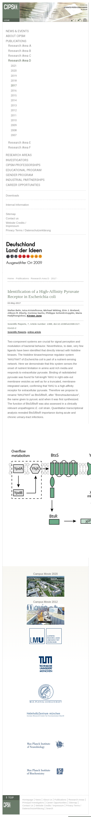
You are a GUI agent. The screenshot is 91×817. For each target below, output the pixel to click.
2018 (14, 80)
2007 (14, 135)
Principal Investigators (33, 802)
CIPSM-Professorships (23, 165)
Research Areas (19, 155)
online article (34, 332)
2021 (14, 65)
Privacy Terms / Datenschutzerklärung (28, 230)
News (38, 799)
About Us (47, 799)
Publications (16, 41)
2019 (14, 75)
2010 (14, 120)
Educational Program (23, 170)
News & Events (17, 31)
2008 (14, 130)
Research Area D (19, 60)
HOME (7, 20)
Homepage (27, 799)
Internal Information (17, 204)
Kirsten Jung (34, 315)
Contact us (12, 218)
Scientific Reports (17, 332)
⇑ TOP (9, 797)
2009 (14, 125)
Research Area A (19, 45)
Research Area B (19, 51)
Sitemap (11, 214)
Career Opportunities (23, 185)
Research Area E (19, 142)
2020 (14, 70)
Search (49, 808)
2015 (14, 95)
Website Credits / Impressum (49, 805)
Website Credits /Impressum (16, 224)
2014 (14, 100)
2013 (14, 105)
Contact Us (27, 805)
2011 (14, 115)
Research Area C (19, 55)
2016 (14, 90)
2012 (14, 110)
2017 (14, 85)
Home (11, 278)
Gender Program (19, 175)
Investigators (17, 160)
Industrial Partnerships (25, 180)
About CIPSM (15, 36)
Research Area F (19, 147)
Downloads (12, 195)
